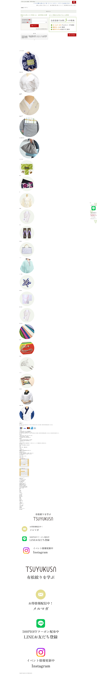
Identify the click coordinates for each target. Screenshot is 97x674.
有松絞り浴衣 (21, 478)
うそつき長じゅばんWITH (22, 479)
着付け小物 (20, 496)
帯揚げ (20, 497)
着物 (20, 488)
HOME (22, 7)
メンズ (20, 501)
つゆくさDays (21, 482)
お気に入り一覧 (43, 3)
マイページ (50, 3)
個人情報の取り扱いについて (56, 5)
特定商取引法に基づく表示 (70, 5)
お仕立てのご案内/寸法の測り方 (23, 487)
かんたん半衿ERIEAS (22, 480)
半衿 (20, 491)
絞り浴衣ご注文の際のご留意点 (23, 486)
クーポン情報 (36, 3)
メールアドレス (26, 20)
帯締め (20, 498)
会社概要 (20, 507)
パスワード (25, 22)
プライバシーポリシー (22, 508)
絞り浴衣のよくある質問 (22, 485)
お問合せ (20, 506)
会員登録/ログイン (21, 503)
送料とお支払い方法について (42, 5)
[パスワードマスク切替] (46, 22)
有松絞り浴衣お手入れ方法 (22, 484)
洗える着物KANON (21, 481)
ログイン (55, 3)
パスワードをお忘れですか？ (64, 3)
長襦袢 (20, 490)
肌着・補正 (20, 495)
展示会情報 (20, 509)
